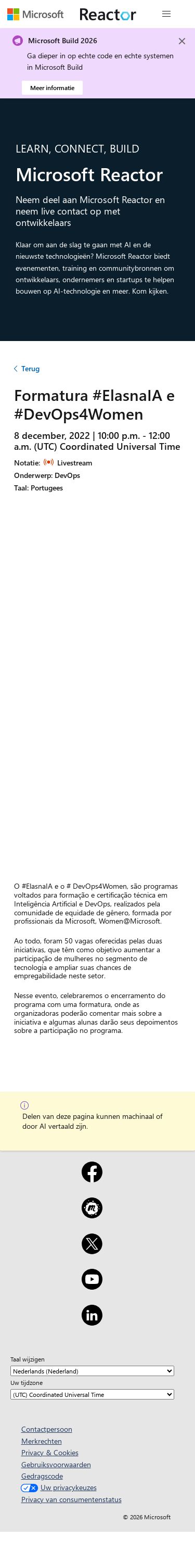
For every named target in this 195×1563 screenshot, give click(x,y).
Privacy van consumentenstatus (71, 1499)
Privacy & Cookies (50, 1452)
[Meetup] (92, 1215)
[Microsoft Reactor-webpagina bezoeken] (108, 14)
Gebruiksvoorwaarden (56, 1464)
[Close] (182, 41)
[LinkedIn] (92, 1322)
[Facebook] (92, 1179)
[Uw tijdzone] (92, 1394)
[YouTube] (92, 1286)
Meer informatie (52, 87)
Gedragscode (42, 1476)
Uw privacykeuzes (57, 1487)
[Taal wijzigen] (92, 1371)
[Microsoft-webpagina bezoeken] (35, 14)
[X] (92, 1250)
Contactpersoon (46, 1429)
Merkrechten (41, 1441)
